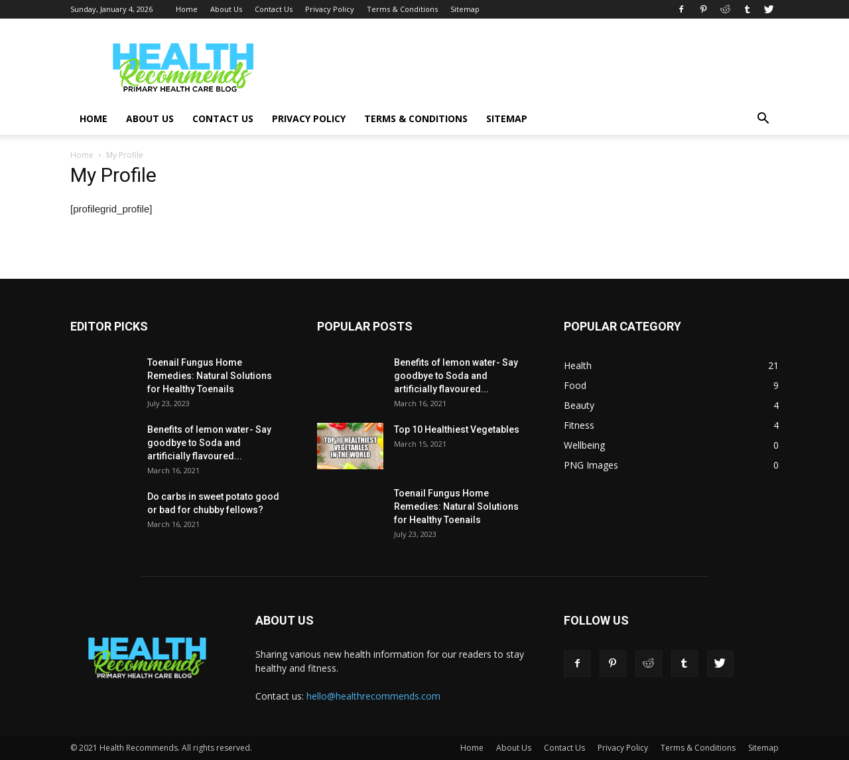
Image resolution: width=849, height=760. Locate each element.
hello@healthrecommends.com (373, 696)
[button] (763, 120)
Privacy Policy (329, 9)
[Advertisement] (537, 67)
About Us (226, 9)
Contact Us (274, 9)
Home (187, 9)
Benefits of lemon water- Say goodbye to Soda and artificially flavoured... (209, 442)
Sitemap (465, 9)
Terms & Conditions (402, 9)
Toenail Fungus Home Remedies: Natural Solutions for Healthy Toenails (209, 375)
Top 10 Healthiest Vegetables (456, 429)
